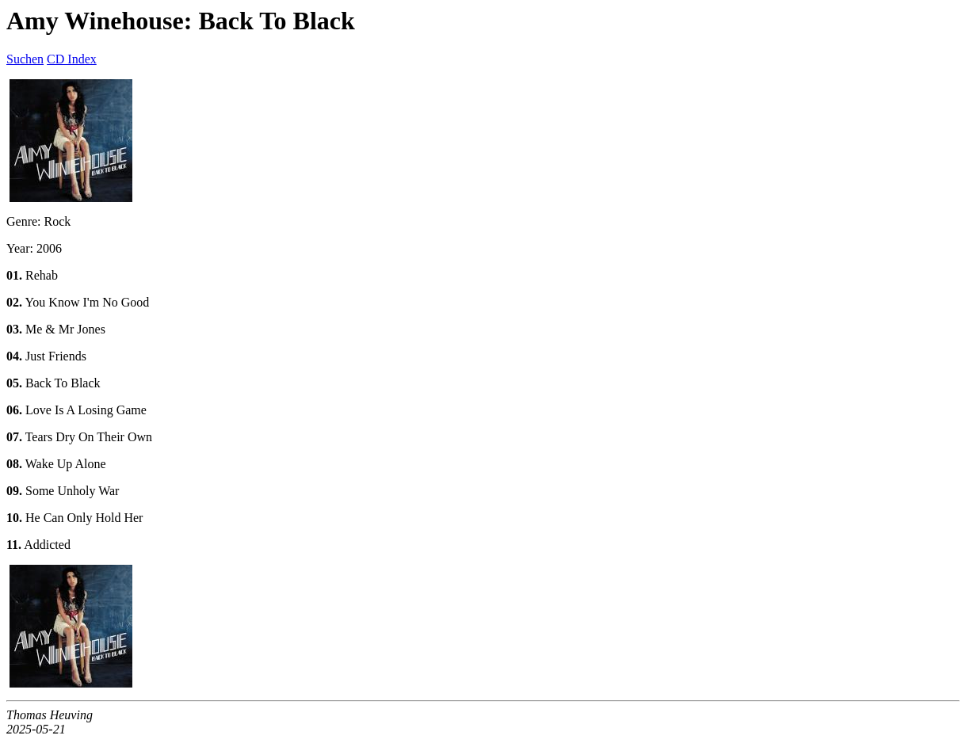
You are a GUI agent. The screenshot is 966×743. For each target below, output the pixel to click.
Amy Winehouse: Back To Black (180, 20)
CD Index (72, 59)
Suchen (25, 59)
